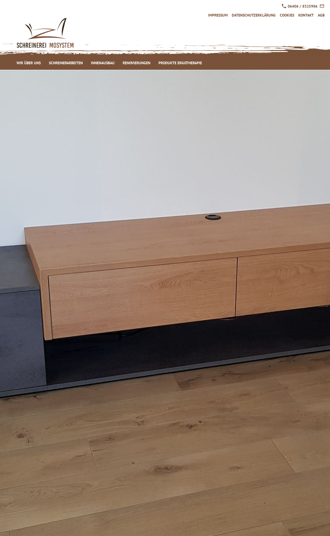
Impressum (218, 15)
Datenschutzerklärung (254, 15)
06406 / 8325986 (300, 6)
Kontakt (306, 15)
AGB (321, 15)
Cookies (287, 15)
